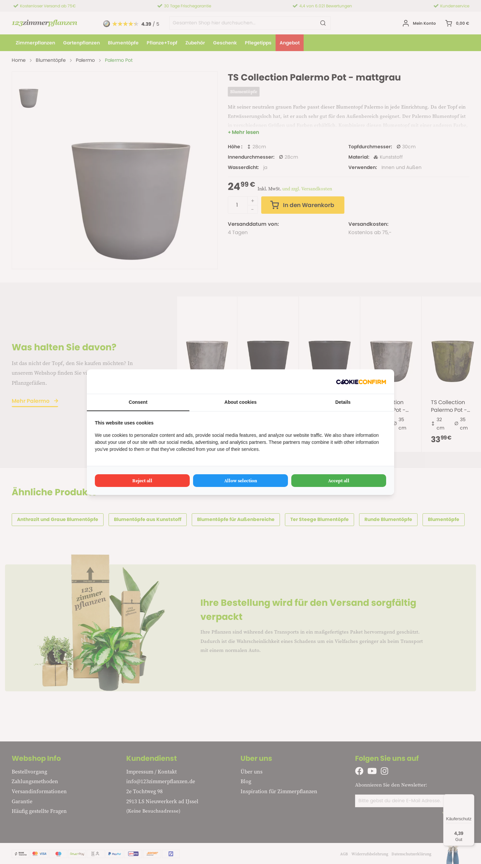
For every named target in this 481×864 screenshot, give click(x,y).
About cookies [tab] (240, 402)
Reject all (142, 480)
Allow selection (240, 480)
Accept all (338, 480)
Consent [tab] (138, 402)
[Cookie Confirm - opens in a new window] (361, 381)
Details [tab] (343, 402)
